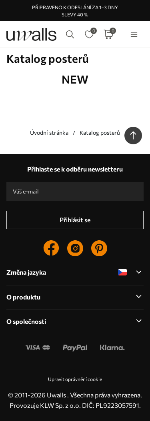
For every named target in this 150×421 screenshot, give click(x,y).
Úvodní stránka (49, 132)
